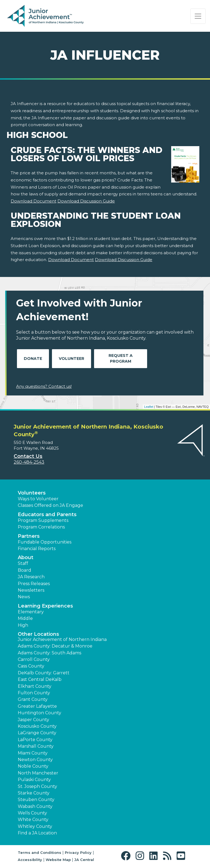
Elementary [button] (31, 611)
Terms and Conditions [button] (39, 852)
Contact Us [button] (28, 456)
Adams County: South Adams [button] (49, 652)
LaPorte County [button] (35, 739)
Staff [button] (23, 563)
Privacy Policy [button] (78, 852)
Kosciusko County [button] (37, 726)
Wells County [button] (32, 813)
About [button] (25, 557)
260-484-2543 (29, 462)
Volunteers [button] (32, 492)
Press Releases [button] (34, 583)
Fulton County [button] (34, 692)
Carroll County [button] (34, 659)
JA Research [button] (31, 576)
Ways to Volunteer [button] (38, 498)
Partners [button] (29, 536)
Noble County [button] (33, 766)
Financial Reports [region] (37, 548)
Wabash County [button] (35, 806)
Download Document (33, 201)
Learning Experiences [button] (45, 605)
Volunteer (71, 358)
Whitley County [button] (35, 826)
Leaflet (148, 406)
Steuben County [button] (36, 799)
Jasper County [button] (33, 719)
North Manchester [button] (38, 773)
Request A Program (121, 358)
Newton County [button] (35, 759)
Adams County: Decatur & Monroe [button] (55, 646)
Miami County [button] (33, 753)
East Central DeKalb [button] (40, 679)
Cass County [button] (31, 666)
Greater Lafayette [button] (37, 706)
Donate (33, 358)
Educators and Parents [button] (47, 514)
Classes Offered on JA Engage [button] (50, 505)
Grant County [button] (33, 699)
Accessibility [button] (30, 859)
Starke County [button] (33, 793)
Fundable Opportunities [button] (44, 542)
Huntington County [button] (39, 712)
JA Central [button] (84, 859)
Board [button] (24, 570)
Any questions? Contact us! (44, 386)
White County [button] (33, 819)
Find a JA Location (37, 833)
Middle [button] (25, 618)
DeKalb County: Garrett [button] (43, 672)
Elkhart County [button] (34, 686)
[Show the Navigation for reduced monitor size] (198, 16)
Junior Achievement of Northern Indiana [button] (62, 639)
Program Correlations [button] (41, 527)
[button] (127, 856)
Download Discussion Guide (86, 201)
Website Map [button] (58, 859)
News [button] (24, 596)
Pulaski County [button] (34, 779)
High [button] (23, 625)
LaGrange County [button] (37, 732)
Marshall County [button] (36, 746)
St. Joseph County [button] (37, 786)
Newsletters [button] (31, 590)
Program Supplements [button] (43, 520)
